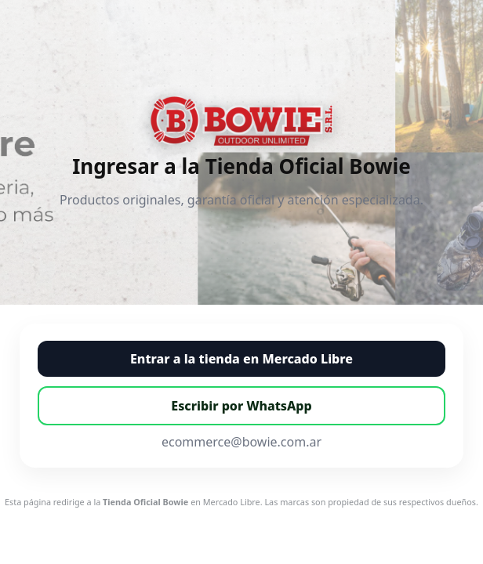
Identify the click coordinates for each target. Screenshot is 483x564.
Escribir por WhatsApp (241, 405)
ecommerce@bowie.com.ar (241, 441)
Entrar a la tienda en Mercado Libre (241, 358)
